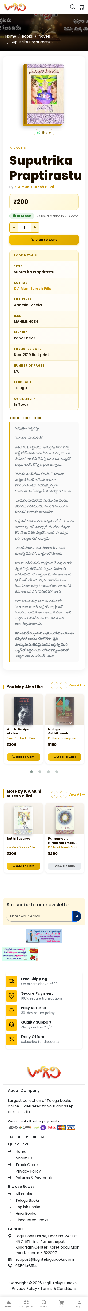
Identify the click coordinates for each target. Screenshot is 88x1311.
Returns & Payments (34, 1177)
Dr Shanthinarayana (62, 738)
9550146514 (26, 1266)
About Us (23, 1158)
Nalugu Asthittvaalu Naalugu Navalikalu (64, 733)
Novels (44, 36)
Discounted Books (31, 1220)
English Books (27, 1207)
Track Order (26, 1164)
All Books (23, 1194)
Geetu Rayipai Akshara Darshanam (18, 733)
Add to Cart (44, 239)
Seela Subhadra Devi (21, 738)
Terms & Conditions (58, 1288)
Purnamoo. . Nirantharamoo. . (62, 840)
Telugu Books (27, 1200)
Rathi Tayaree (18, 839)
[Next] (63, 685)
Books (27, 36)
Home (10, 36)
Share (44, 133)
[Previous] (54, 685)
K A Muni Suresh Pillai (34, 186)
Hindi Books (25, 1213)
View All (77, 685)
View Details (65, 866)
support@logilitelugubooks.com (44, 1259)
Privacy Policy (28, 1171)
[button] (26, 1304)
